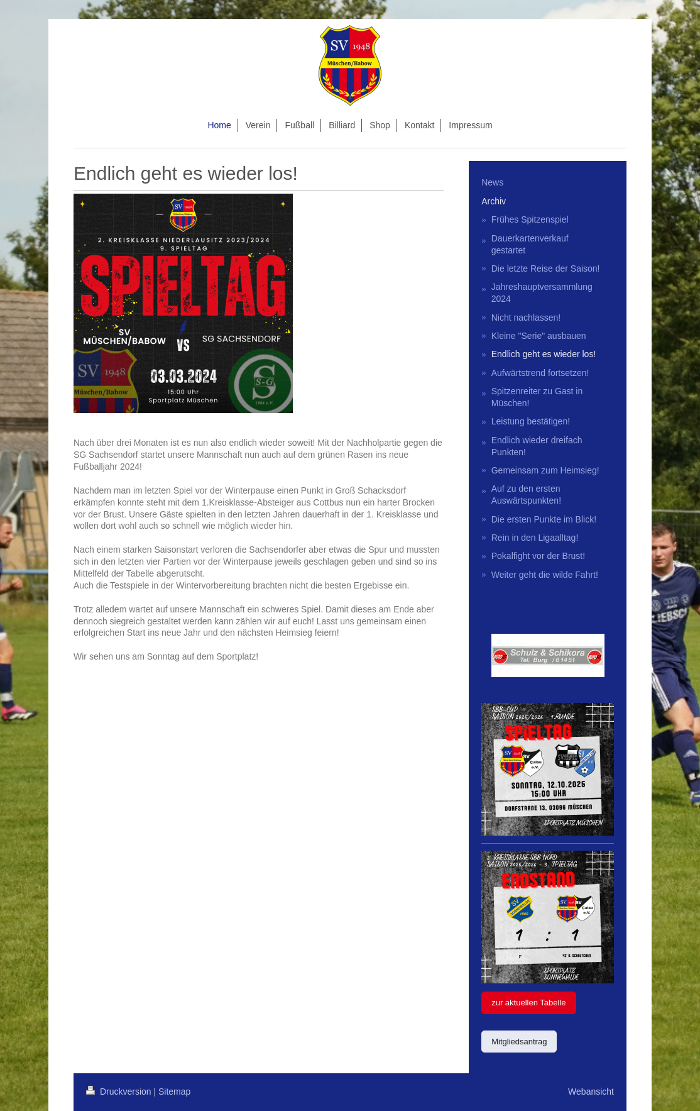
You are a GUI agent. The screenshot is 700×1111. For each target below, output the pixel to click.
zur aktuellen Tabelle (528, 1002)
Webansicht (591, 1091)
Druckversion (119, 1091)
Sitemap (174, 1091)
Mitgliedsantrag (519, 1041)
